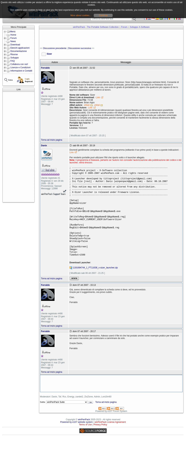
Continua (103, 15)
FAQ (12, 61)
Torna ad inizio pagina (51, 140)
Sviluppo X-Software (140, 27)
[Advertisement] (18, 147)
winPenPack (84, 431)
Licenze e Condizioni (20, 67)
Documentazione (18, 51)
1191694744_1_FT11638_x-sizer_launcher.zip (95, 279)
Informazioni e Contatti (21, 70)
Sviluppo (14, 57)
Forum (13, 38)
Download (15, 44)
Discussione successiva (79, 48)
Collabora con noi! (19, 64)
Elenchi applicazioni (19, 48)
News (13, 41)
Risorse (14, 54)
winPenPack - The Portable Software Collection (96, 27)
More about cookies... (80, 15)
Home (13, 35)
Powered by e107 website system (76, 434)
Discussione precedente (54, 48)
